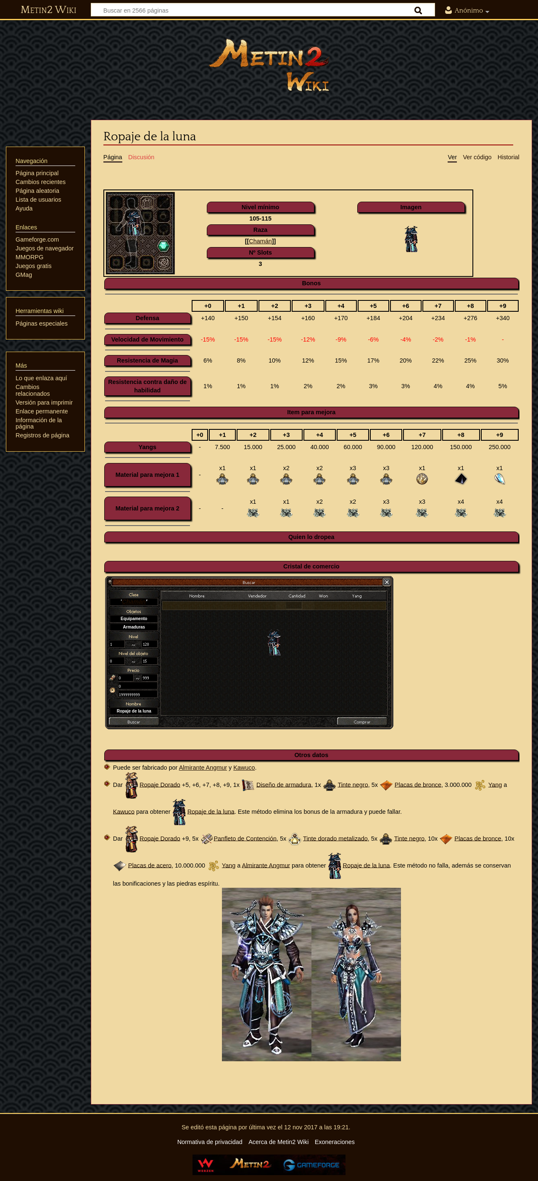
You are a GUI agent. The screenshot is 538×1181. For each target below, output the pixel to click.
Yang (495, 784)
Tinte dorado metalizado (335, 838)
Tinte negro (353, 784)
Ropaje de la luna (211, 811)
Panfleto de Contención (245, 838)
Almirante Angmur (203, 767)
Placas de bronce (418, 784)
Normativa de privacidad (210, 1142)
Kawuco (244, 767)
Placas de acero (149, 865)
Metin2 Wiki (48, 10)
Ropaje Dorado (160, 784)
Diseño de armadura (283, 784)
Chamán (260, 241)
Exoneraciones (335, 1142)
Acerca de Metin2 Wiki (278, 1142)
